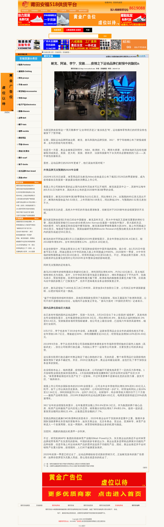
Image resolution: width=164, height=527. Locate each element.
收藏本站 (108, 2)
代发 (88, 30)
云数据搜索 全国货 (73, 30)
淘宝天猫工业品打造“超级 (25, 212)
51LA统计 (82, 526)
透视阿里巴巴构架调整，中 (25, 222)
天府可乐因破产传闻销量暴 (25, 215)
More (36, 182)
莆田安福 (71, 505)
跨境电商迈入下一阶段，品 (25, 248)
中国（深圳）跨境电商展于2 (25, 205)
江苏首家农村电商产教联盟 (25, 199)
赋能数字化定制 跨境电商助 (25, 241)
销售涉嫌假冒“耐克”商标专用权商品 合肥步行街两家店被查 (70, 464)
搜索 (105, 36)
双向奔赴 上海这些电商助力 (25, 195)
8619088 (72, 521)
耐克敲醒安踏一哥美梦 (24, 235)
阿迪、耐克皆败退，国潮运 (25, 238)
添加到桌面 (117, 2)
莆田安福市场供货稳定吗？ (25, 185)
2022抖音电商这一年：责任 (25, 245)
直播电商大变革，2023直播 (25, 251)
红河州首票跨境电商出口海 (25, 192)
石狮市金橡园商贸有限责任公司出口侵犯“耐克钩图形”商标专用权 (72, 466)
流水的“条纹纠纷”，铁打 (24, 232)
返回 (145, 467)
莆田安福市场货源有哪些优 (25, 189)
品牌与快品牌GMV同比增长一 (26, 202)
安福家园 (66, 52)
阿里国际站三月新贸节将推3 (25, 225)
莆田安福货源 (88, 505)
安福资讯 (58, 52)
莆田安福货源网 (104, 505)
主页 (52, 52)
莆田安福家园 (25, 505)
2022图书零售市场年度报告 (25, 209)
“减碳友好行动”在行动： (24, 228)
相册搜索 (57, 30)
